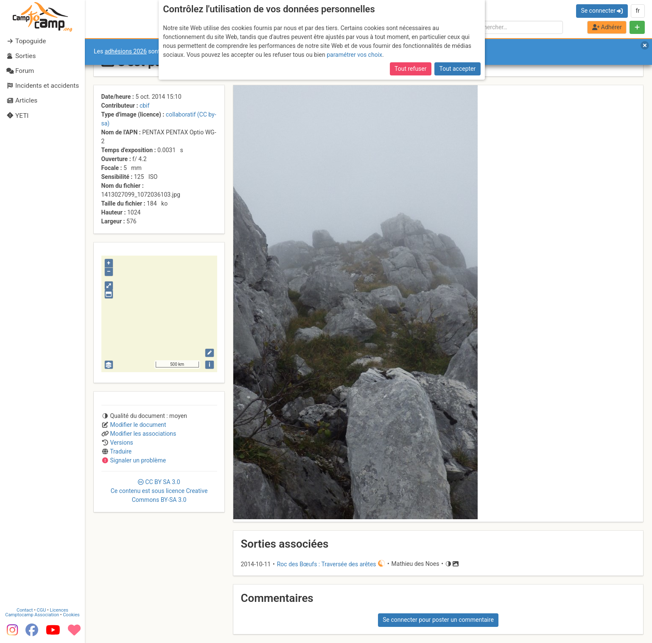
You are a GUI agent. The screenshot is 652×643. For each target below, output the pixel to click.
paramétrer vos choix (354, 54)
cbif (144, 105)
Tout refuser (410, 68)
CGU (41, 610)
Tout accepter (457, 68)
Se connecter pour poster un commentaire (438, 619)
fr (637, 10)
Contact (25, 610)
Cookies (71, 615)
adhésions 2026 (126, 51)
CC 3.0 (159, 491)
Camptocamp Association (32, 615)
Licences (59, 610)
